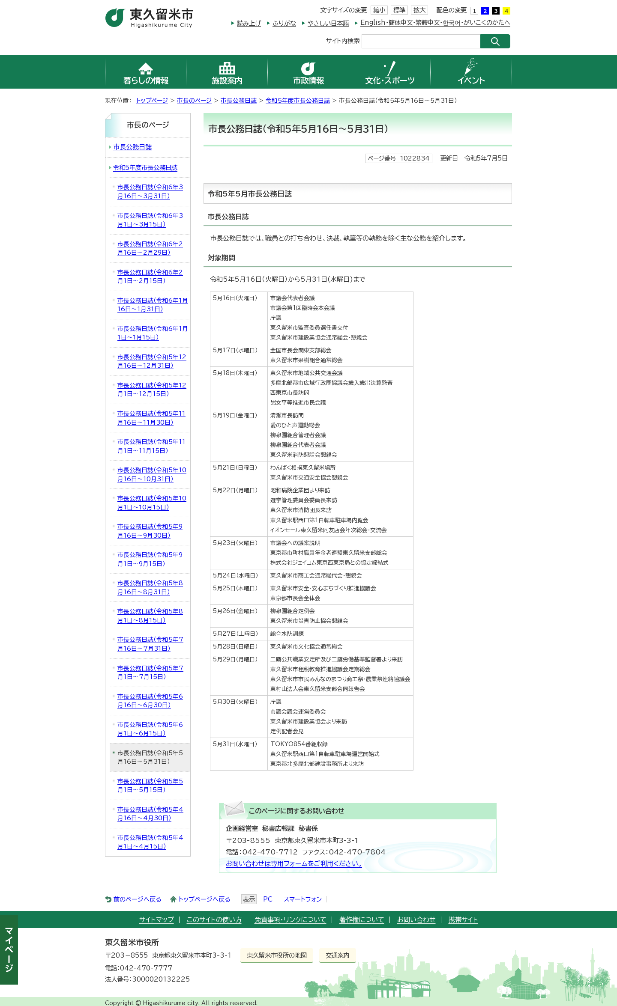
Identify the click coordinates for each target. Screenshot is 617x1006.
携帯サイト (463, 920)
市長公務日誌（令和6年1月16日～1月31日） (152, 305)
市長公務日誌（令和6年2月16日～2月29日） (150, 248)
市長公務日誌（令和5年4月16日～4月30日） (150, 814)
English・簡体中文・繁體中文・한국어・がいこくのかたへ (435, 22)
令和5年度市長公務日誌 (298, 101)
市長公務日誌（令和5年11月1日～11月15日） (151, 446)
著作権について (361, 920)
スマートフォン (303, 899)
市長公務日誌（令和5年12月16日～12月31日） (151, 361)
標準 (399, 10)
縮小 (379, 10)
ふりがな (284, 23)
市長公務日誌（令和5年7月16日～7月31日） (150, 644)
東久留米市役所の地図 (277, 955)
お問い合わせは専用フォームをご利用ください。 (294, 863)
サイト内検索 (342, 40)
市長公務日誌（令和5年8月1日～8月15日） (150, 615)
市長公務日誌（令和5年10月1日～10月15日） (151, 502)
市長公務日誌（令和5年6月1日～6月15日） (150, 729)
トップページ (152, 101)
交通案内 (338, 955)
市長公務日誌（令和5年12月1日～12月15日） (151, 389)
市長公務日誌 (239, 101)
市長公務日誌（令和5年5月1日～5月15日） (150, 785)
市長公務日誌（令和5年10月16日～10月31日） (151, 474)
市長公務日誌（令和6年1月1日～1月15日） (152, 333)
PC (268, 899)
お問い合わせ (416, 920)
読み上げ (249, 23)
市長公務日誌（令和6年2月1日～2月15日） (150, 276)
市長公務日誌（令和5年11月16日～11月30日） (151, 418)
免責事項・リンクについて (290, 920)
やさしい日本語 (328, 23)
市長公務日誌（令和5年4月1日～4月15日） (150, 842)
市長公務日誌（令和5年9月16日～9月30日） (150, 531)
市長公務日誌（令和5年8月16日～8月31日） (150, 587)
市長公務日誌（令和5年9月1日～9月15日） (150, 559)
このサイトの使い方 (214, 920)
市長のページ (194, 101)
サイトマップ (156, 920)
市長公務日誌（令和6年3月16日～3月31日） (150, 191)
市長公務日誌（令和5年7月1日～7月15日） (150, 672)
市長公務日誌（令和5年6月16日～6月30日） (150, 700)
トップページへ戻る (205, 899)
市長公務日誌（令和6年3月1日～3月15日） (150, 220)
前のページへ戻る (138, 899)
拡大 (419, 10)
